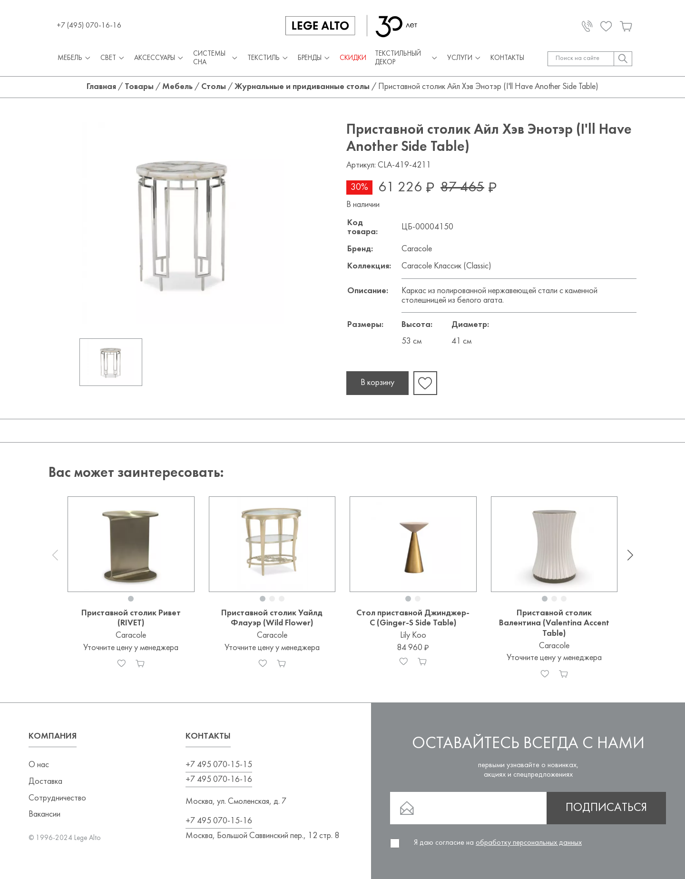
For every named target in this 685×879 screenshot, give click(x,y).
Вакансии (44, 814)
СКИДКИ (353, 58)
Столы (213, 87)
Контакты (507, 58)
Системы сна (216, 58)
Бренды (314, 59)
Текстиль (268, 59)
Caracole (416, 249)
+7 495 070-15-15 (219, 765)
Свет (113, 59)
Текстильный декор (406, 58)
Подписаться (606, 808)
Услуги (464, 59)
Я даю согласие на (498, 843)
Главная (101, 87)
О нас (39, 765)
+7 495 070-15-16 (219, 821)
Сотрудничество (57, 798)
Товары (139, 87)
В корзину (377, 383)
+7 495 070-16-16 (219, 780)
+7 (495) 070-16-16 (89, 26)
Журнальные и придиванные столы (302, 87)
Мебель (75, 59)
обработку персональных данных (529, 843)
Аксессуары (159, 59)
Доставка (45, 782)
